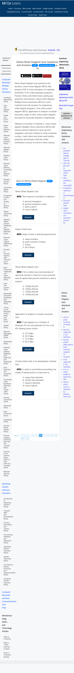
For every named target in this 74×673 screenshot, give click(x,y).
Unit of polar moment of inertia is (66, 322)
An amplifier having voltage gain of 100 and (66, 154)
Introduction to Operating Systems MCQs (8, 503)
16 (40, 435)
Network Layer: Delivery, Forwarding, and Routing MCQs (8, 170)
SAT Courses (49, 12)
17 (44, 435)
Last (27, 438)
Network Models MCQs (7, 150)
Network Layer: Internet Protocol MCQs (7, 140)
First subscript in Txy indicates (67, 363)
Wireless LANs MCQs (7, 158)
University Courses (60, 8)
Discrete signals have (66, 203)
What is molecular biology (7, 655)
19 (52, 435)
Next (22, 438)
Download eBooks (6, 59)
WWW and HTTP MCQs (6, 119)
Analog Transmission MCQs (9, 400)
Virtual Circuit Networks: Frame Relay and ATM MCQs (7, 315)
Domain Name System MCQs (6, 429)
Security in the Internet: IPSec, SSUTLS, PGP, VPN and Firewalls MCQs (7, 460)
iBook (61, 105)
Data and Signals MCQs (6, 109)
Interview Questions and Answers (66, 115)
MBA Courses (36, 8)
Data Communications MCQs (10, 414)
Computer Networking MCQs (8, 100)
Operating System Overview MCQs (7, 550)
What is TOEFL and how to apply (7, 646)
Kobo (66, 105)
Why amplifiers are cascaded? (67, 181)
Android (51, 50)
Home (10, 8)
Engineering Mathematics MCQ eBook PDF (66, 97)
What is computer (7, 638)
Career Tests (43, 15)
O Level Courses (26, 12)
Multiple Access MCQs (7, 182)
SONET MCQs (6, 327)
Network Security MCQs (7, 474)
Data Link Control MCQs (6, 287)
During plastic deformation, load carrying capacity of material (68, 348)
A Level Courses (38, 12)
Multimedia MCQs (8, 343)
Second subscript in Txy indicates (67, 333)
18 (48, 435)
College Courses (48, 8)
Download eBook (47, 65)
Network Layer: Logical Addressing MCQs (8, 242)
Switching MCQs (7, 407)
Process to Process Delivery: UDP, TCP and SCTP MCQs (7, 257)
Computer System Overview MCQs (7, 582)
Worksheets (47, 76)
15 (36, 435)
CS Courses (17, 8)
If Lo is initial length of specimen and (67, 374)
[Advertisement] (37, 32)
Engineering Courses (13, 12)
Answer (28, 217)
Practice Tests (32, 15)
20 (56, 435)
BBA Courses (27, 8)
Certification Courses (61, 12)
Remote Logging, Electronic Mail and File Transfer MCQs (7, 442)
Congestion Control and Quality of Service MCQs (8, 202)
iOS (58, 50)
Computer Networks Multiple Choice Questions (6, 85)
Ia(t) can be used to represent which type (67, 169)
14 (33, 435)
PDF (34, 65)
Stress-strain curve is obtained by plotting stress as (67, 389)
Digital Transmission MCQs (9, 214)
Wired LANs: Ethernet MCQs (7, 129)
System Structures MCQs (7, 559)
